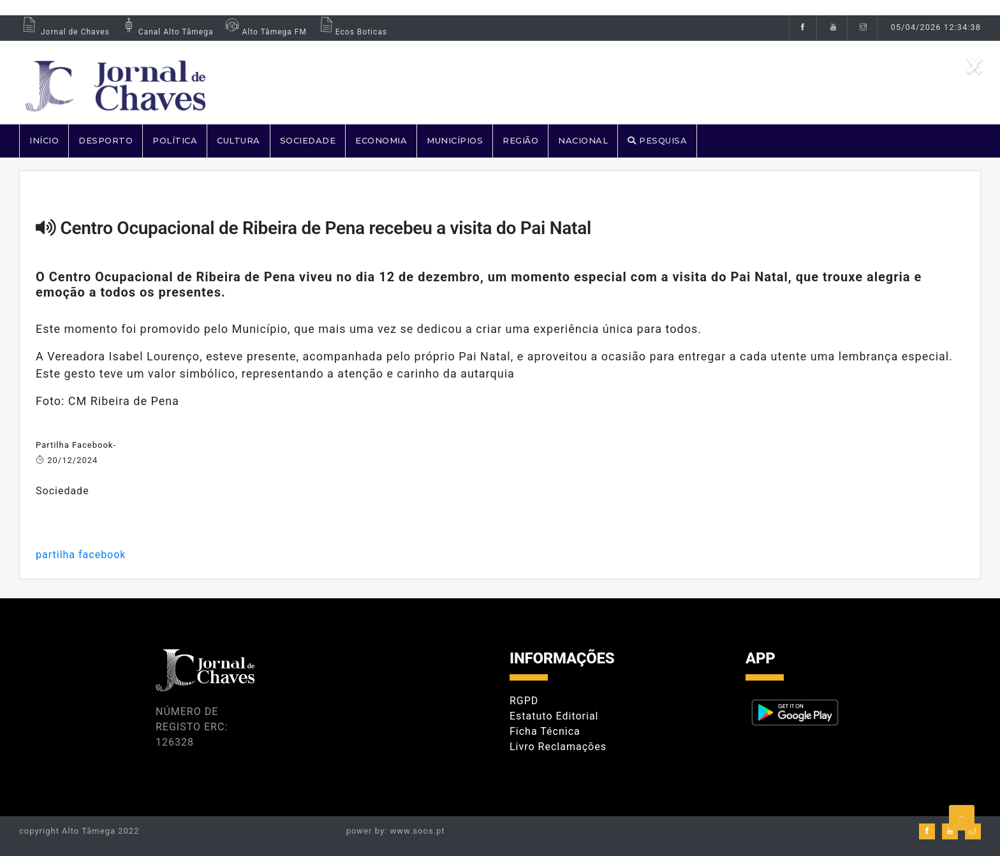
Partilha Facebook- (76, 445)
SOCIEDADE (308, 140)
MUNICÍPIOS (455, 140)
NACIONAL (583, 140)
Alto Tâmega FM (264, 31)
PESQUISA (657, 140)
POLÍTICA (174, 140)
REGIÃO (520, 140)
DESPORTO (105, 140)
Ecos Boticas (351, 31)
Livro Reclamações (558, 747)
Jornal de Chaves (64, 31)
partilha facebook (81, 555)
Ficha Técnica (545, 731)
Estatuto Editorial (554, 716)
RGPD (524, 701)
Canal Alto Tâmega (166, 31)
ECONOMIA (381, 140)
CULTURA (238, 140)
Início (44, 140)
